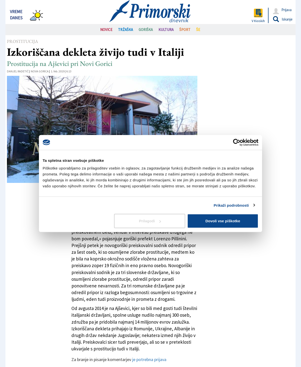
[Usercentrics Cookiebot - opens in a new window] (236, 142)
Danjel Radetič (18, 71)
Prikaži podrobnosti (231, 205)
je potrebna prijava (149, 359)
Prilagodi (150, 221)
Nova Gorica (40, 71)
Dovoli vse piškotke (222, 221)
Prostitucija (22, 41)
